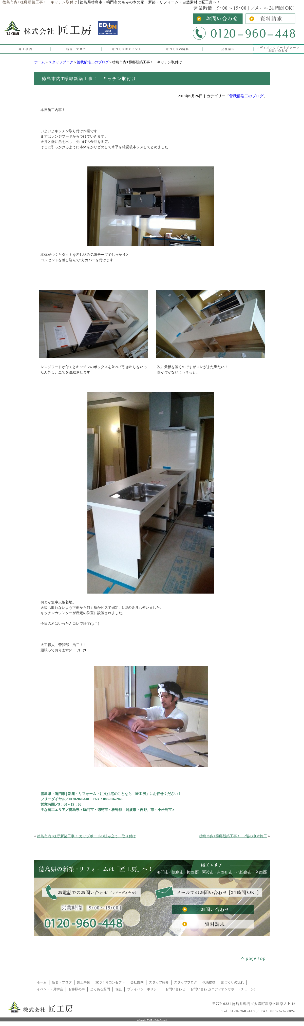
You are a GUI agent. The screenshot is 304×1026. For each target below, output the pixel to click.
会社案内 (137, 982)
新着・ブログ (62, 982)
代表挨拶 (209, 982)
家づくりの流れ (232, 982)
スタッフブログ (60, 62)
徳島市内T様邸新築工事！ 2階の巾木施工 (233, 836)
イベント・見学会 (50, 989)
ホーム (39, 62)
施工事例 (83, 982)
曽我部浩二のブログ (93, 62)
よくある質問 (100, 989)
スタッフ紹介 (159, 982)
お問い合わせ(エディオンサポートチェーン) (223, 989)
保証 (118, 989)
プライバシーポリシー (143, 989)
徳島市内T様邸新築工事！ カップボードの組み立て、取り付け (86, 836)
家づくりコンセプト (110, 982)
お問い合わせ (175, 989)
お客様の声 (76, 989)
